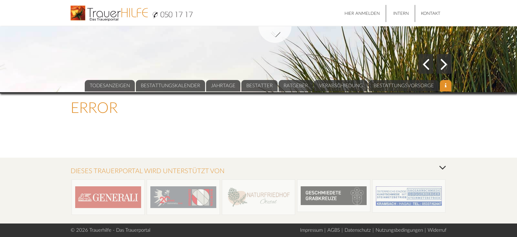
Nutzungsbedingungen (399, 230)
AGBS (333, 230)
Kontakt (431, 14)
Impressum (311, 230)
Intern (401, 14)
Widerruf (437, 230)
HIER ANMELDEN (362, 14)
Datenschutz (358, 230)
